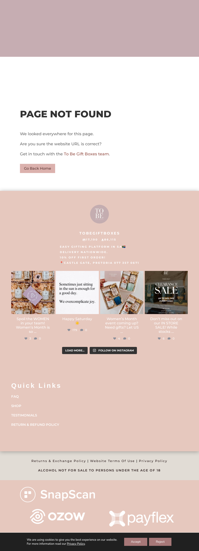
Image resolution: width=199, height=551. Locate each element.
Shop (16, 406)
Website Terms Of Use (112, 461)
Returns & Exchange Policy (58, 461)
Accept (136, 542)
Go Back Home (37, 168)
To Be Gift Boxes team (86, 154)
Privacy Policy (153, 461)
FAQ (15, 396)
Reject (160, 542)
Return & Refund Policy (35, 424)
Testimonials (24, 415)
